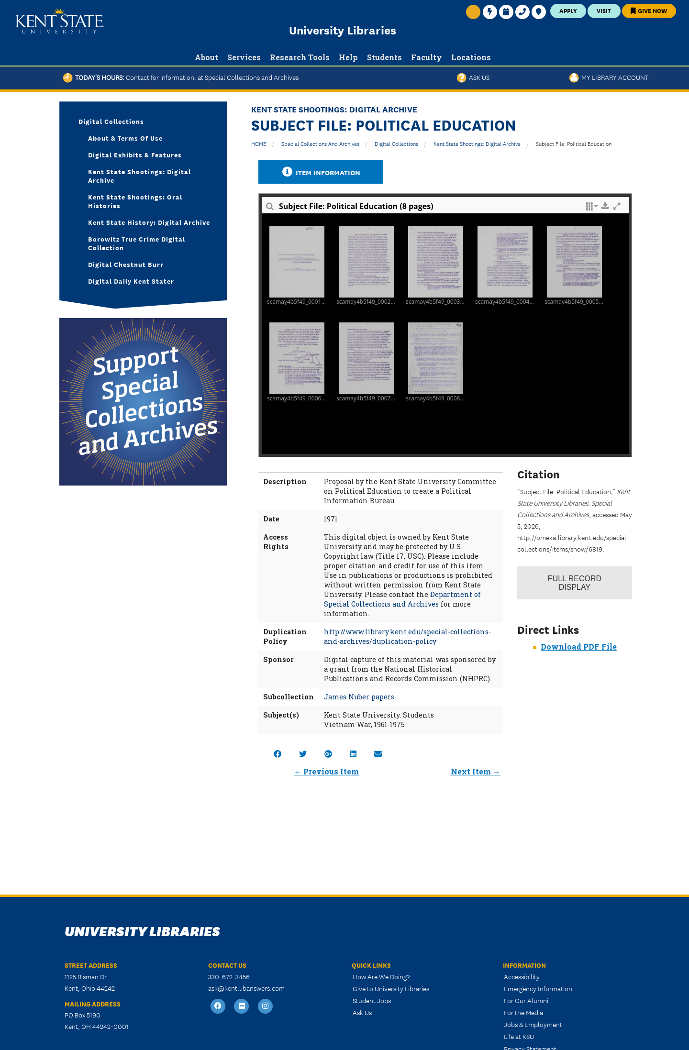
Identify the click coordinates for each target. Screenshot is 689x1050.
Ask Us (473, 77)
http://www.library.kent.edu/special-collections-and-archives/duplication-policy (407, 636)
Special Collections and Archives (320, 143)
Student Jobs (372, 1000)
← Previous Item (326, 771)
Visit (604, 10)
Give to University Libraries (391, 988)
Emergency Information (538, 988)
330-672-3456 (229, 976)
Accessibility (522, 976)
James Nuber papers (359, 696)
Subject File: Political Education (573, 143)
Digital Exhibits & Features (135, 154)
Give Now (649, 10)
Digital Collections (396, 143)
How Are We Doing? (381, 976)
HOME (258, 143)
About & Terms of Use (125, 137)
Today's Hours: (181, 77)
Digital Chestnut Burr (126, 264)
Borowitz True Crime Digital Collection (136, 243)
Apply (568, 10)
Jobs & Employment (533, 1024)
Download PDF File (579, 646)
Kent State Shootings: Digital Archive (477, 143)
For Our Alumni (526, 1000)
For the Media (523, 1012)
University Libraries (342, 29)
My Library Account (608, 77)
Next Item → (475, 771)
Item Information (321, 171)
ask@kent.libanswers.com (246, 988)
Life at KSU (519, 1036)
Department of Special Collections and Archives (402, 599)
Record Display (574, 583)
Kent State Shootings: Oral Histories (135, 201)
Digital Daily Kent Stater (131, 280)
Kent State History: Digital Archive (149, 222)
